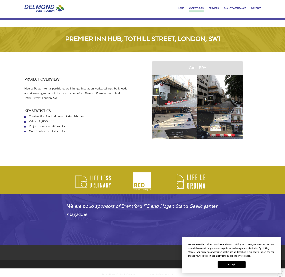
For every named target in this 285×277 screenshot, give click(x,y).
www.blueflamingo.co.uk (161, 274)
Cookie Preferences (126, 274)
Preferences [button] (244, 256)
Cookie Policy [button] (258, 252)
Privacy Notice (108, 274)
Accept (231, 264)
